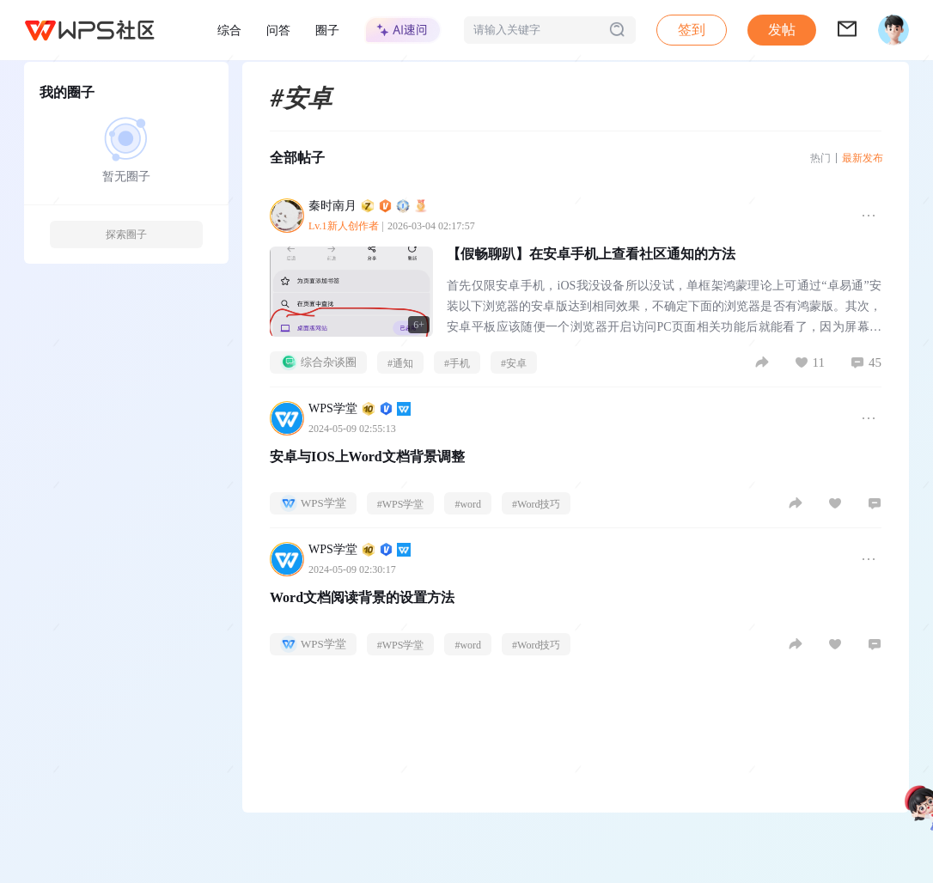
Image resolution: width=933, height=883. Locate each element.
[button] (781, 30)
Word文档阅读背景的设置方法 (362, 597)
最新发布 (862, 158)
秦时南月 (368, 205)
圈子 (327, 30)
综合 (229, 30)
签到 (691, 29)
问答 (278, 30)
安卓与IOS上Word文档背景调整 (367, 456)
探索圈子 (126, 234)
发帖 (782, 29)
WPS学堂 (359, 408)
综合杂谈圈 (318, 362)
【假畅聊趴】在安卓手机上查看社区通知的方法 (591, 254)
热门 (820, 158)
